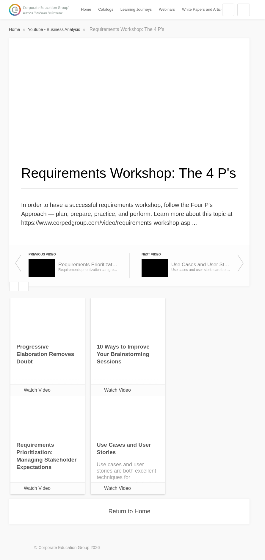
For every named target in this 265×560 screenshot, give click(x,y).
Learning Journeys (136, 9)
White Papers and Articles (204, 9)
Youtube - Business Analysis (54, 29)
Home (86, 9)
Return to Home (129, 511)
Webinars (167, 9)
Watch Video (37, 390)
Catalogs (105, 9)
